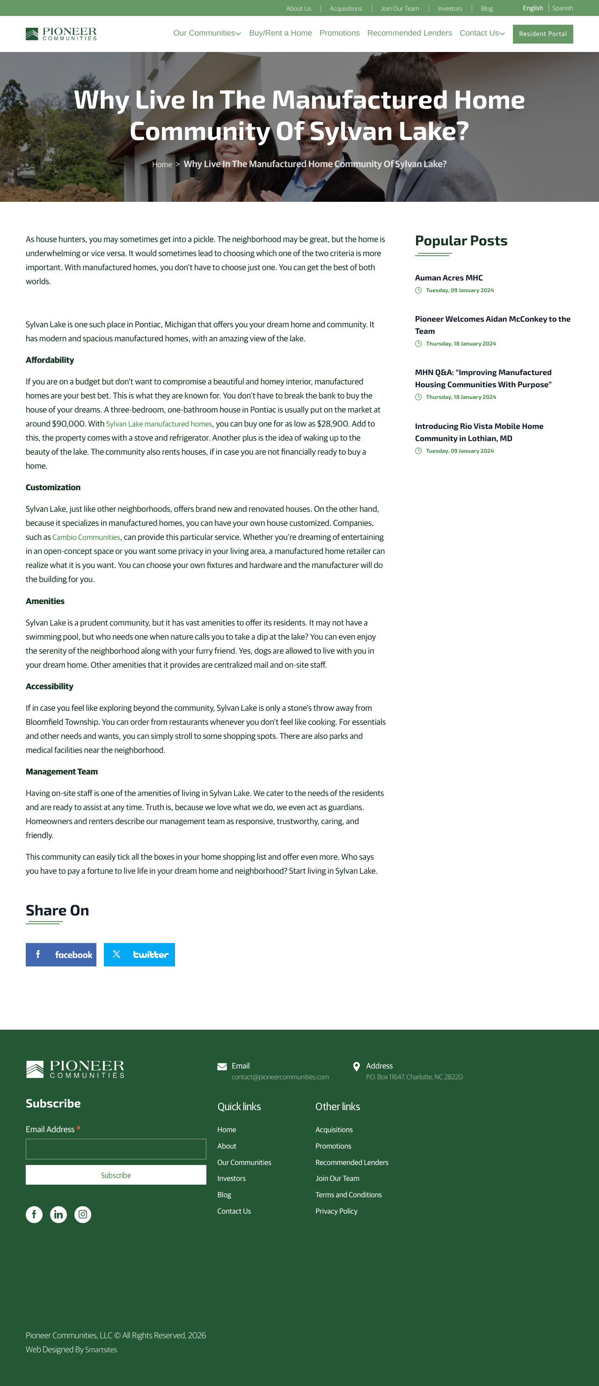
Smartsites (102, 1348)
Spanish (563, 7)
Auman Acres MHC (455, 283)
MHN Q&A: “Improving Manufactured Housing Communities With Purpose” (477, 390)
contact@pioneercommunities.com (276, 1067)
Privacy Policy (336, 1207)
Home (162, 170)
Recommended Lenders (351, 1158)
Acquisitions (334, 1126)
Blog (224, 1191)
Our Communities (244, 1158)
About (227, 1142)
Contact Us (234, 1207)
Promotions (333, 1142)
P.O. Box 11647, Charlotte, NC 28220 (409, 1067)
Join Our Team (337, 1175)
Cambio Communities (89, 543)
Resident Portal (543, 37)
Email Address (53, 1129)
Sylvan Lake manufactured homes (164, 429)
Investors (232, 1175)
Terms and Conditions (348, 1191)
